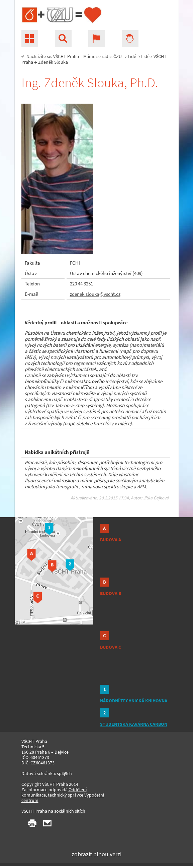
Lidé (132, 56)
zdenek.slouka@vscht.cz (95, 294)
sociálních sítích (69, 811)
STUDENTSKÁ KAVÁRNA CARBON (133, 724)
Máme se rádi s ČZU (103, 56)
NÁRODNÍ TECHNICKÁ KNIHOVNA (133, 701)
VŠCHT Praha (66, 56)
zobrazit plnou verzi (96, 854)
